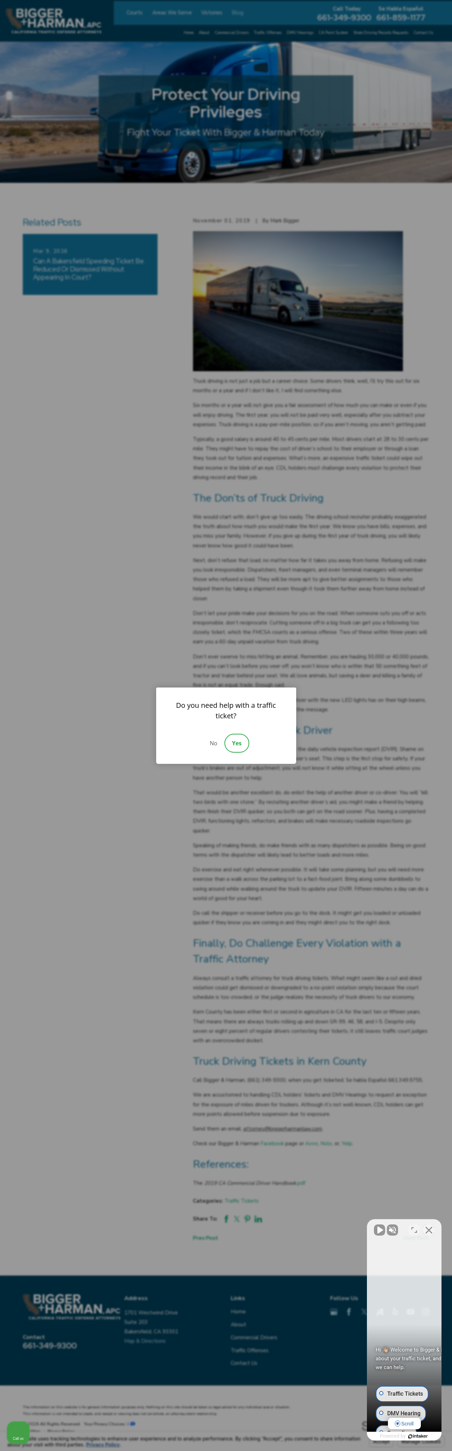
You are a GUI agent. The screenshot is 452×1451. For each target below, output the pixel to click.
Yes (237, 743)
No (213, 743)
